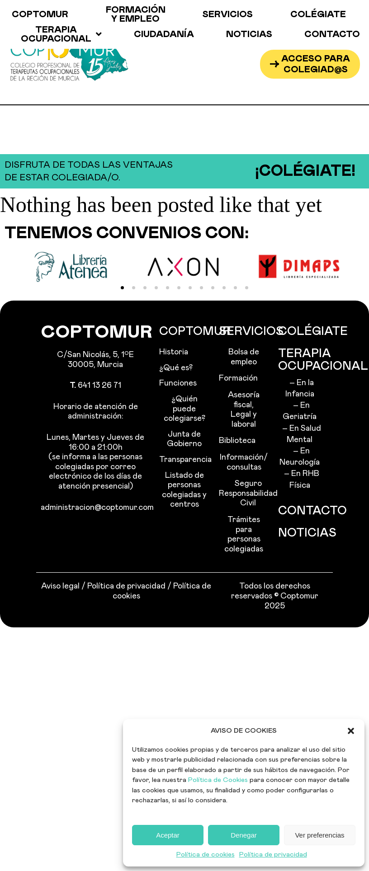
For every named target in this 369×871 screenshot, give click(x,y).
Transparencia (184, 460)
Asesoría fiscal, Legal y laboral (244, 409)
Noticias (249, 34)
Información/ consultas (244, 462)
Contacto (332, 34)
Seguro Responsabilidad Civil (244, 493)
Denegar (244, 835)
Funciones (178, 383)
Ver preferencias (319, 835)
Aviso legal (60, 586)
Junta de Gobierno (184, 439)
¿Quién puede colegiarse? (184, 409)
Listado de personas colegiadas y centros (184, 490)
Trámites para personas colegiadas (243, 534)
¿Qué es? (176, 368)
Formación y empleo (136, 14)
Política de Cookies (218, 780)
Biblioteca (237, 441)
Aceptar (168, 835)
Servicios (228, 14)
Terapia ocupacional (61, 34)
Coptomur (40, 14)
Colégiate (318, 14)
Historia (173, 352)
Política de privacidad (273, 854)
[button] (350, 730)
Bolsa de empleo (243, 357)
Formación (238, 378)
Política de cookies (205, 854)
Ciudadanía (164, 34)
